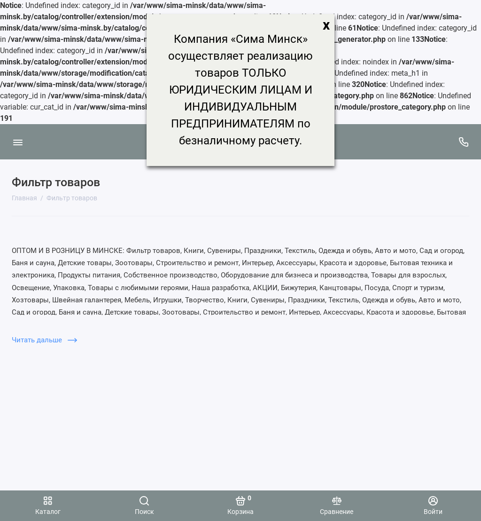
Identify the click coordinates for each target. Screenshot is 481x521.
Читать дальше (44, 340)
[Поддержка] (463, 141)
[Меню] (17, 141)
